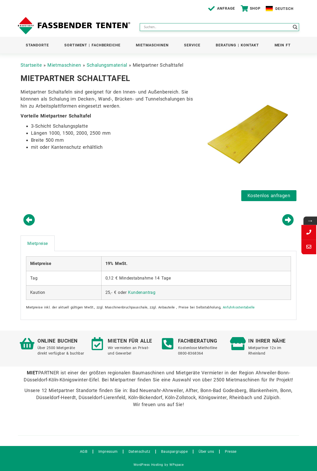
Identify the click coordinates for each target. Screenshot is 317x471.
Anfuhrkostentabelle (239, 307)
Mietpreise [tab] (37, 243)
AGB (83, 451)
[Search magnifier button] (295, 27)
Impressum (108, 451)
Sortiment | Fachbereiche (92, 45)
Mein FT (283, 45)
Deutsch (284, 9)
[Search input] (217, 27)
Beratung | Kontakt (237, 45)
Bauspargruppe (174, 451)
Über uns (206, 451)
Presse (230, 451)
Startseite (31, 65)
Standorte (37, 45)
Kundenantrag (141, 292)
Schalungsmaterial (107, 65)
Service (192, 45)
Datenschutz (139, 451)
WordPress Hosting (148, 465)
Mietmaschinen (152, 45)
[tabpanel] (158, 285)
